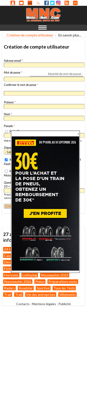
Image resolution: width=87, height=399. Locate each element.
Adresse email (13, 60)
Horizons (11, 275)
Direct (75, 3)
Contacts (22, 304)
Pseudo (9, 126)
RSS (67, 3)
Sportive (43, 288)
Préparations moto (62, 281)
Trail (7, 294)
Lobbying (29, 275)
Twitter (52, 3)
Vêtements (67, 294)
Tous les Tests (64, 288)
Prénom (10, 102)
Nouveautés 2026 (17, 281)
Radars (9, 288)
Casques (10, 255)
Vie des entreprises (40, 294)
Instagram (58, 3)
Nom (8, 114)
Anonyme (13, 3)
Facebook (46, 3)
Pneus (40, 281)
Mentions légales (44, 304)
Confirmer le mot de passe (21, 85)
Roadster (26, 288)
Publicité (64, 304)
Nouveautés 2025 (54, 275)
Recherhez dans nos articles (39, 3)
